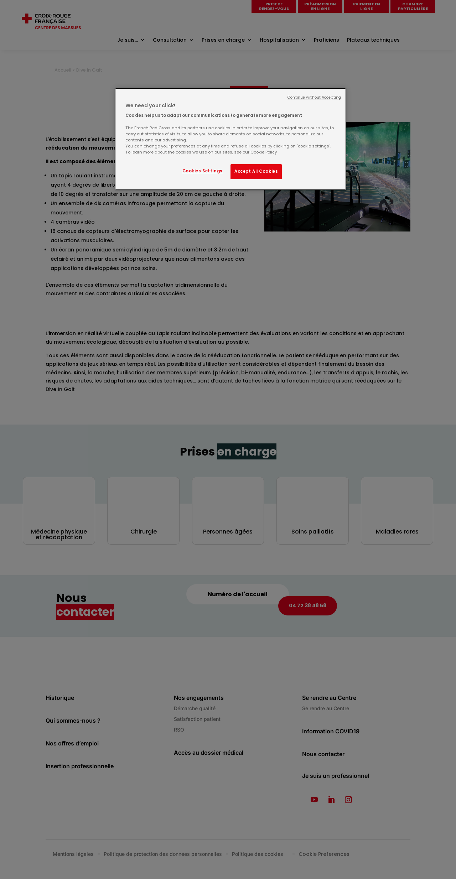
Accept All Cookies (256, 171)
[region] (230, 139)
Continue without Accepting (314, 97)
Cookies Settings (202, 171)
